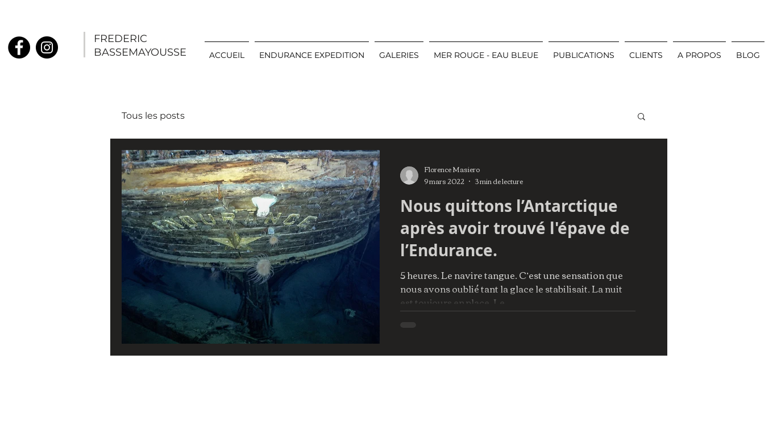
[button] (399, 50)
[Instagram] (47, 47)
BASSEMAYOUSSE (140, 52)
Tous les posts (153, 115)
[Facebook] (19, 47)
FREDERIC (120, 38)
